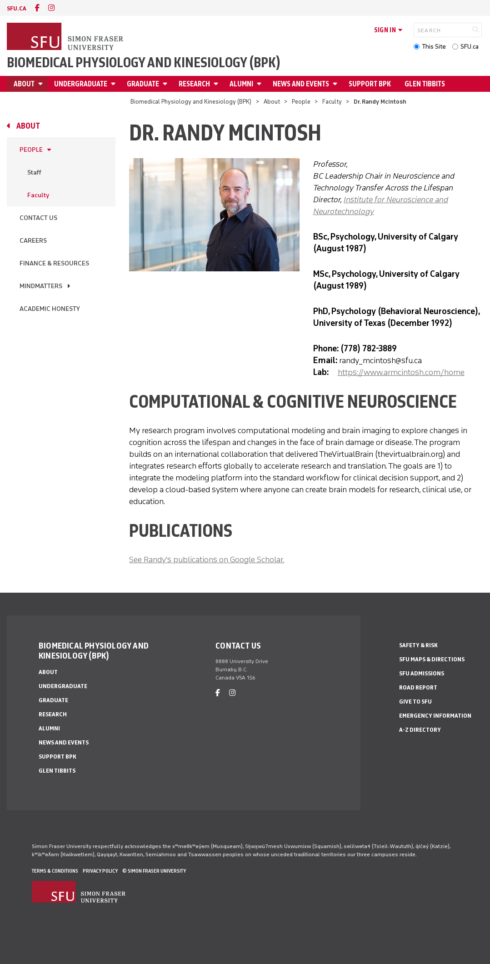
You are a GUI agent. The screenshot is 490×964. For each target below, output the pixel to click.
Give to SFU (415, 701)
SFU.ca (469, 46)
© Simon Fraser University (154, 871)
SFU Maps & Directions (432, 659)
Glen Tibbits (425, 84)
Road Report (418, 687)
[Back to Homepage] (66, 37)
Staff (34, 172)
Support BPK (370, 84)
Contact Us (38, 218)
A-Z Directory (420, 730)
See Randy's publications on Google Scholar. (206, 559)
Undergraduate (80, 84)
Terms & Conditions (55, 871)
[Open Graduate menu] (166, 84)
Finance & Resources (54, 263)
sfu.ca (16, 8)
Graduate (143, 84)
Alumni (241, 84)
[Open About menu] (41, 84)
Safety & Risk (418, 645)
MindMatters (41, 286)
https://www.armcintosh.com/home (401, 372)
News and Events (301, 84)
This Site (434, 46)
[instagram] (51, 8)
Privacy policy (100, 871)
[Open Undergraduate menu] (114, 84)
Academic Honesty (50, 309)
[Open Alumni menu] (260, 84)
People (301, 101)
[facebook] (37, 8)
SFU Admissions (421, 673)
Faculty (332, 101)
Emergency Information (435, 715)
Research (194, 84)
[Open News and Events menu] (336, 84)
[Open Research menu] (217, 84)
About (24, 84)
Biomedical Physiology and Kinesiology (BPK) (143, 62)
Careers (33, 241)
